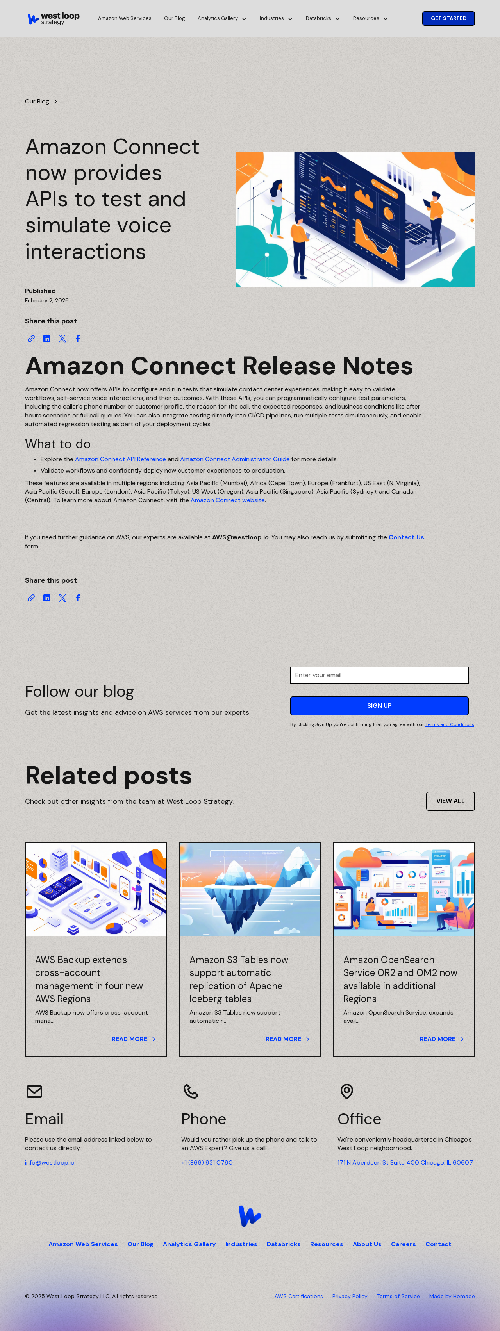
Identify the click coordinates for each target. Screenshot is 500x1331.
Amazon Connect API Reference (120, 459)
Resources (326, 1244)
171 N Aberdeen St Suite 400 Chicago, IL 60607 (405, 1162)
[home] (53, 18)
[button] (222, 18)
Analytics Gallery (189, 1244)
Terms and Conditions (449, 724)
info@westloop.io (50, 1162)
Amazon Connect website (228, 500)
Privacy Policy (350, 1296)
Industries (241, 1244)
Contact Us (406, 537)
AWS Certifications (299, 1296)
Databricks (284, 1244)
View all (450, 801)
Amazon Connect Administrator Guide (235, 459)
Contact (438, 1244)
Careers (403, 1244)
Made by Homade (452, 1296)
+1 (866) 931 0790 (207, 1162)
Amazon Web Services (125, 18)
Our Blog (174, 18)
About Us (367, 1244)
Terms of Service (398, 1296)
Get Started (448, 18)
